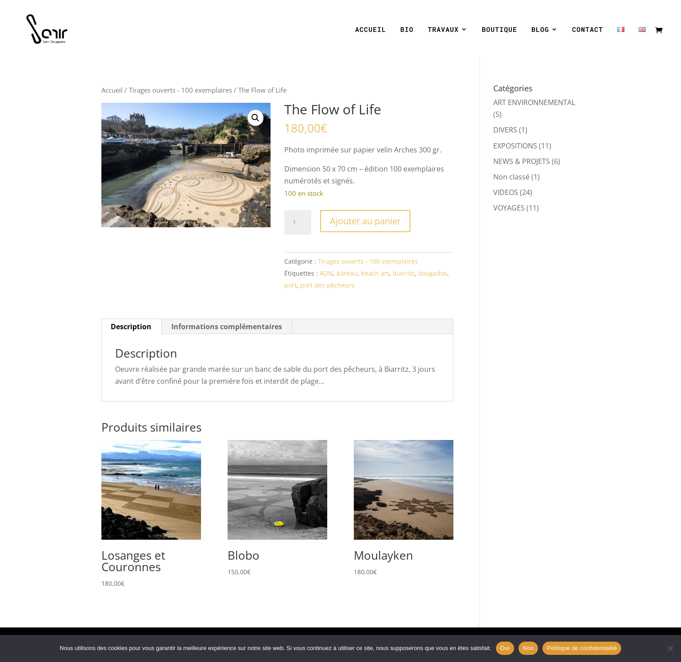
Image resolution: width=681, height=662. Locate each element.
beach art (375, 273)
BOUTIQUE (499, 30)
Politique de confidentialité (582, 648)
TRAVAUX (443, 30)
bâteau (347, 273)
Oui (505, 648)
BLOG (540, 30)
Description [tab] (131, 326)
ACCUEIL (370, 30)
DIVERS (505, 130)
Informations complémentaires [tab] (226, 326)
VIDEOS (505, 192)
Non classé (511, 177)
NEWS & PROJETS (521, 161)
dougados (432, 273)
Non (528, 648)
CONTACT (587, 30)
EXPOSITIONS (515, 146)
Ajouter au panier (365, 221)
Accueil (112, 90)
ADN (326, 273)
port (290, 285)
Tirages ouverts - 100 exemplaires (180, 90)
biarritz (403, 273)
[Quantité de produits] (297, 222)
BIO (407, 30)
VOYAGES (509, 208)
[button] (255, 118)
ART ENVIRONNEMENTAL (534, 102)
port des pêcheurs (327, 285)
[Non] (670, 648)
